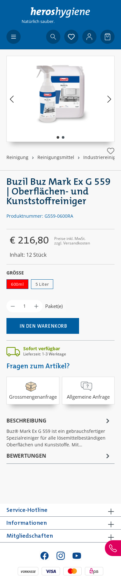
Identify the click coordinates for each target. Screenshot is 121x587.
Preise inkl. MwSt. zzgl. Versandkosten (72, 241)
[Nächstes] (109, 98)
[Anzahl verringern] (12, 306)
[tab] (58, 432)
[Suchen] (53, 37)
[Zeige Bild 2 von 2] (63, 137)
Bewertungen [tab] (58, 455)
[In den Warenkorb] (42, 326)
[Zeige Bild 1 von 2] (57, 137)
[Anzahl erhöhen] (36, 306)
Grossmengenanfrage (33, 390)
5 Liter (42, 284)
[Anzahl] (24, 306)
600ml (17, 284)
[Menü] (13, 37)
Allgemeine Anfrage (88, 390)
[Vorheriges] (11, 98)
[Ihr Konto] (89, 37)
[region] (60, 99)
